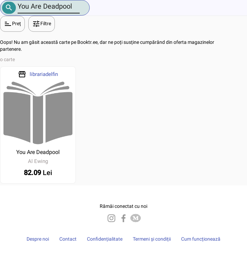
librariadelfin (44, 74)
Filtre (41, 24)
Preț (12, 24)
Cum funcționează (200, 239)
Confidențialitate (104, 239)
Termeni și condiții (152, 239)
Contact (68, 239)
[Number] (49, 6)
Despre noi (38, 239)
